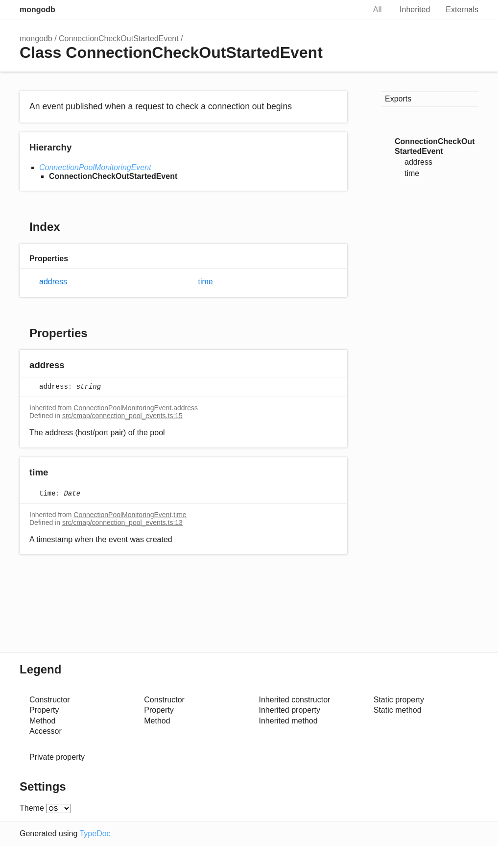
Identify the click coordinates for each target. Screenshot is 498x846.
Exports (398, 99)
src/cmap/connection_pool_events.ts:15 (122, 416)
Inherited (415, 9)
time (205, 281)
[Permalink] (74, 366)
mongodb (37, 9)
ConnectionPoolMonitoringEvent (95, 167)
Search (347, 10)
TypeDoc (94, 833)
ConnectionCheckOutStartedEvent (119, 38)
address (53, 281)
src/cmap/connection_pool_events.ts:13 (122, 522)
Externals (462, 9)
